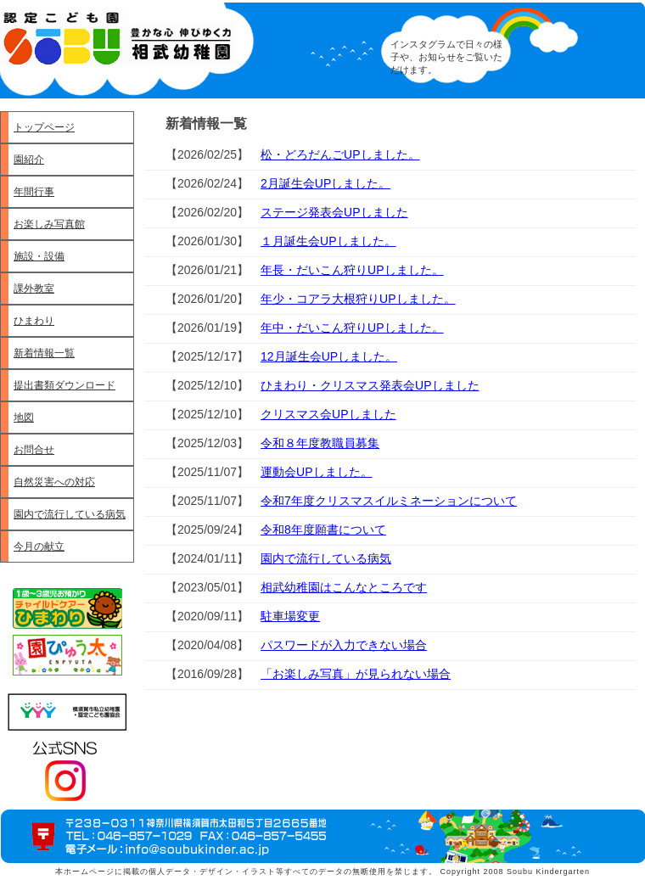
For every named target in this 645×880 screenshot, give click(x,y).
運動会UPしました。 (316, 472)
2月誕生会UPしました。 (325, 183)
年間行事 (34, 192)
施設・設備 (39, 256)
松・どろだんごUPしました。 (340, 154)
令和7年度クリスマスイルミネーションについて (389, 500)
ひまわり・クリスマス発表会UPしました (370, 385)
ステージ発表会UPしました (334, 212)
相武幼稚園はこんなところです (344, 587)
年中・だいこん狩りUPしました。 (352, 327)
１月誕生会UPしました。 (328, 241)
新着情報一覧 (44, 353)
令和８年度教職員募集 (320, 443)
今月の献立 (39, 546)
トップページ (44, 127)
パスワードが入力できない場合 (344, 645)
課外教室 (34, 288)
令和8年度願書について (323, 529)
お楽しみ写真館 (49, 224)
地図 (24, 417)
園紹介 (29, 159)
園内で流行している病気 (70, 514)
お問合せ (34, 450)
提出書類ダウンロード (64, 385)
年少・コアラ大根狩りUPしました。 (358, 298)
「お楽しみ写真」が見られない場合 (356, 674)
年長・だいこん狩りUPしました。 (352, 270)
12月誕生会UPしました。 (329, 356)
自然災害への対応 (54, 482)
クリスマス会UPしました (328, 414)
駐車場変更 (290, 616)
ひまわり (34, 321)
